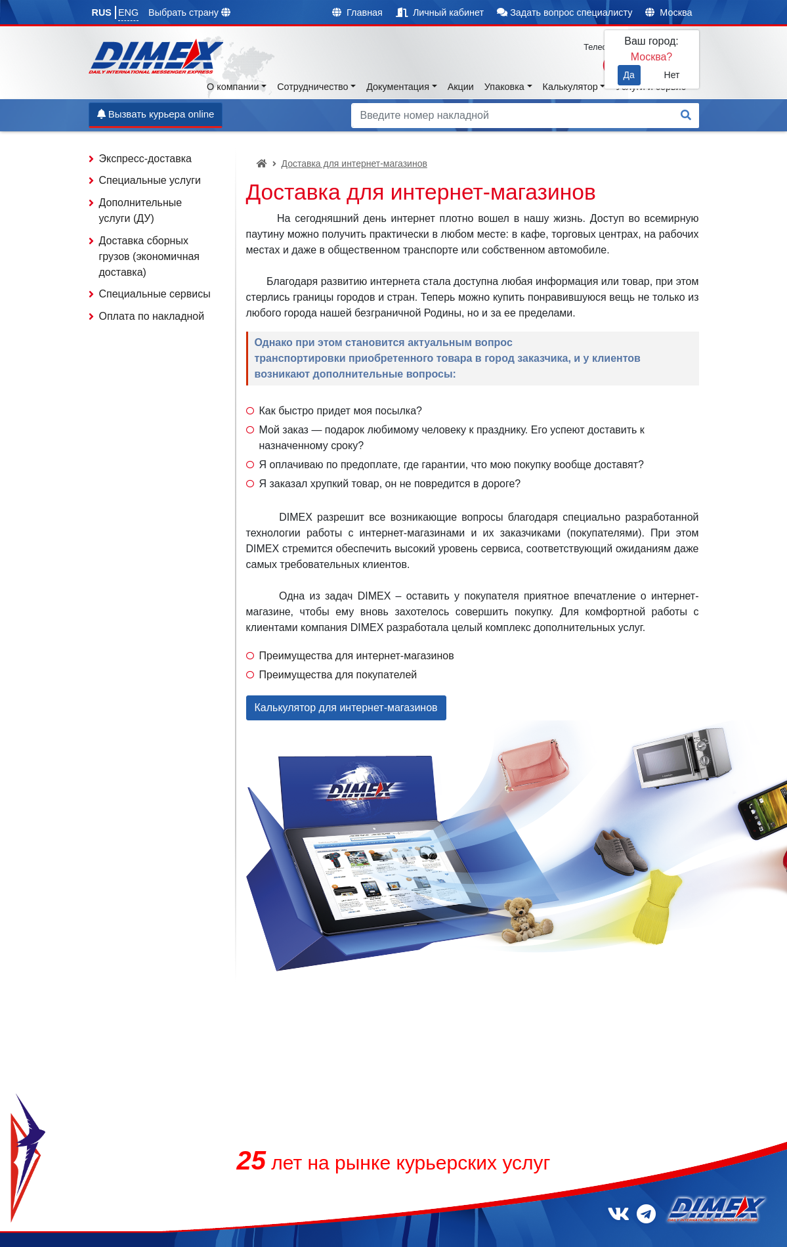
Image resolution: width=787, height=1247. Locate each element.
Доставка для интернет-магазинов (354, 163)
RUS (102, 12)
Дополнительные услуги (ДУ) (140, 210)
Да (629, 75)
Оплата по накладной (152, 316)
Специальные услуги (150, 180)
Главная (357, 12)
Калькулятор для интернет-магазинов (346, 707)
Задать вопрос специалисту (564, 12)
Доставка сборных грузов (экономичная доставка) (149, 256)
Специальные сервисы (155, 293)
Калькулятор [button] (570, 86)
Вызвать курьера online (156, 114)
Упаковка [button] (504, 86)
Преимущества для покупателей (338, 674)
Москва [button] (668, 12)
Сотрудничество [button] (312, 86)
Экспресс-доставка (145, 158)
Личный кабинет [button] (440, 12)
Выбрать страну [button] (189, 12)
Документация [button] (397, 86)
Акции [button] (461, 86)
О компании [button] (233, 86)
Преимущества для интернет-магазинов (356, 655)
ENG (128, 12)
